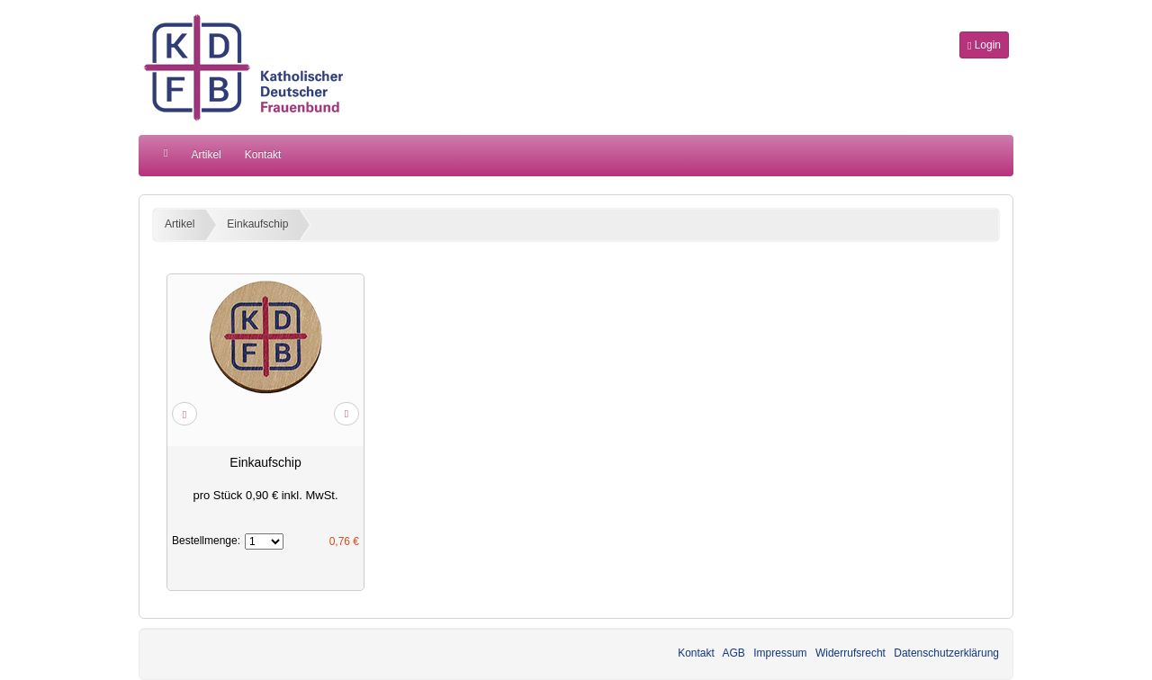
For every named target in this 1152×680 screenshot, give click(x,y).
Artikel (205, 154)
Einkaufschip (257, 224)
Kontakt (263, 154)
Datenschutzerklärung (946, 653)
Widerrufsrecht (850, 653)
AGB (734, 653)
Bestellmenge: (206, 540)
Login (984, 45)
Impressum (779, 653)
